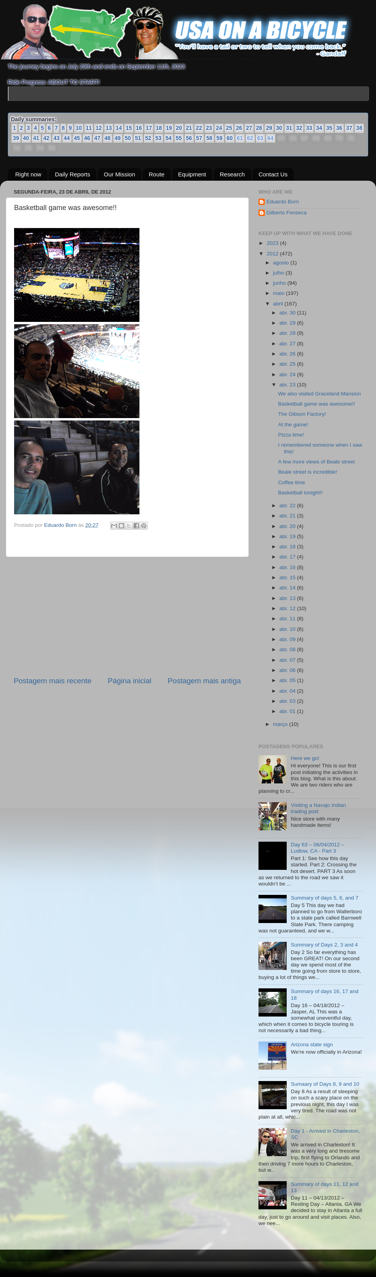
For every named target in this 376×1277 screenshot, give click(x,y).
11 (89, 128)
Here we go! (305, 758)
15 (129, 128)
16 (139, 128)
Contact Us (272, 174)
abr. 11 (288, 618)
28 (259, 128)
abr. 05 (288, 680)
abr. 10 (288, 629)
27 (249, 128)
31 (289, 128)
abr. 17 (288, 557)
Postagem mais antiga (204, 681)
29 (269, 128)
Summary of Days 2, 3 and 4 (324, 945)
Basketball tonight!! (300, 493)
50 (128, 138)
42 (46, 138)
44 (67, 138)
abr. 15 (288, 577)
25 (229, 128)
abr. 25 (288, 364)
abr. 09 (288, 639)
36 (339, 128)
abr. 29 (288, 323)
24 (219, 128)
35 (329, 128)
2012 (273, 254)
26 (239, 128)
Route (156, 174)
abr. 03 (288, 701)
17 (149, 128)
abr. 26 (288, 354)
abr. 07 (288, 660)
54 (169, 138)
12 (99, 128)
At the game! (293, 424)
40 (26, 138)
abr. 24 (288, 374)
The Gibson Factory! (302, 414)
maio (279, 293)
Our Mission (119, 174)
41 (36, 138)
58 (209, 138)
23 (209, 128)
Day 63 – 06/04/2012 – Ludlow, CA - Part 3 (317, 848)
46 (87, 138)
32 (299, 128)
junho (280, 283)
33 (309, 128)
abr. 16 (288, 567)
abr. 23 (288, 385)
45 (77, 138)
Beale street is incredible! (307, 472)
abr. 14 (288, 588)
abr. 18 (288, 547)
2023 (273, 243)
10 (79, 128)
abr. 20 (288, 526)
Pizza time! (291, 435)
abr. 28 (288, 333)
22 (199, 128)
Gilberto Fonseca (286, 213)
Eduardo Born (61, 525)
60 (230, 138)
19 (169, 128)
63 (259, 138)
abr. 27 (288, 344)
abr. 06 (288, 670)
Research (232, 174)
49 (118, 138)
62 (249, 138)
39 (16, 138)
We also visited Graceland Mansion (319, 394)
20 (179, 128)
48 (108, 138)
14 (119, 128)
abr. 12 (288, 608)
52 (148, 138)
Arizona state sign (312, 1044)
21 (189, 128)
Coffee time (291, 482)
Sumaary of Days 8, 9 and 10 (325, 1084)
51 (138, 138)
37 (349, 128)
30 (279, 128)
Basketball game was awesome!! (316, 404)
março (281, 724)
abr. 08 (288, 649)
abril (278, 304)
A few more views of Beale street (316, 462)
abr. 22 (288, 505)
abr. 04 (288, 691)
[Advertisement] (127, 616)
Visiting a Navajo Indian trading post (318, 808)
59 (220, 138)
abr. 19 (288, 536)
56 (189, 138)
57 (199, 138)
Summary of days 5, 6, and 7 (324, 898)
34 (319, 128)
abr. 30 (288, 313)
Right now (28, 174)
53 (158, 138)
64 (270, 138)
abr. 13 (288, 598)
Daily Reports (72, 174)
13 (109, 128)
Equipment (192, 174)
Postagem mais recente (52, 681)
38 (359, 128)
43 (57, 138)
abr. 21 (288, 516)
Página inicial (129, 681)
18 (159, 128)
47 (97, 138)
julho (279, 273)
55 (179, 138)
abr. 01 (288, 711)
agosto (281, 263)
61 (239, 138)
